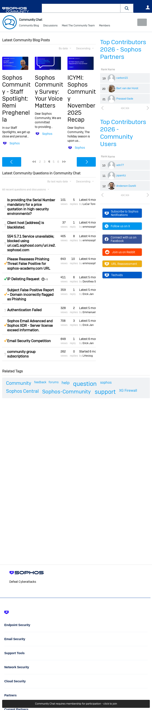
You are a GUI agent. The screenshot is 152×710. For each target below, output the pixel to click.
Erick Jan (88, 294)
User (148, 7)
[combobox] (81, 8)
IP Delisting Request (23, 279)
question (85, 384)
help (66, 382)
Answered (5, 278)
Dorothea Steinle (93, 281)
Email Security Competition (29, 341)
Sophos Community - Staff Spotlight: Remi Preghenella (16, 98)
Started (87, 351)
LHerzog (88, 355)
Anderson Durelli (126, 186)
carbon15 (122, 78)
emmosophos (91, 227)
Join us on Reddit (120, 252)
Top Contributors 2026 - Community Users (123, 133)
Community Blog (29, 26)
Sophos (15, 143)
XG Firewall (128, 390)
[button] (126, 8)
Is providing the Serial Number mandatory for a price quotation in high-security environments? (31, 207)
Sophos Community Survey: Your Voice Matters (49, 91)
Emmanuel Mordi (93, 312)
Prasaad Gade (124, 98)
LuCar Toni (89, 204)
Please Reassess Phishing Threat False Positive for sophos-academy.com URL (28, 263)
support (105, 392)
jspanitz (121, 175)
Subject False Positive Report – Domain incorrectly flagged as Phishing (30, 294)
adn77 (120, 165)
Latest (87, 200)
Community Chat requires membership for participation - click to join (76, 704)
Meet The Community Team (78, 26)
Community (18, 383)
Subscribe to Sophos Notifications (121, 213)
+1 (46, 279)
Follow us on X (117, 226)
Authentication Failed (24, 310)
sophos (106, 382)
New (140, 22)
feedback (40, 382)
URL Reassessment (121, 264)
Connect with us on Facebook (120, 239)
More (105, 26)
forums (54, 382)
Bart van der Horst (127, 88)
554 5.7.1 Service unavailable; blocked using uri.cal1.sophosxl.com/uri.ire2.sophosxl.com (31, 243)
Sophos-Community (66, 391)
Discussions (50, 26)
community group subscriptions (21, 354)
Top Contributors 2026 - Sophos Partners (123, 49)
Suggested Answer (5, 263)
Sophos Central (22, 391)
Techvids (114, 275)
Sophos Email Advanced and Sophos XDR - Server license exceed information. (30, 325)
